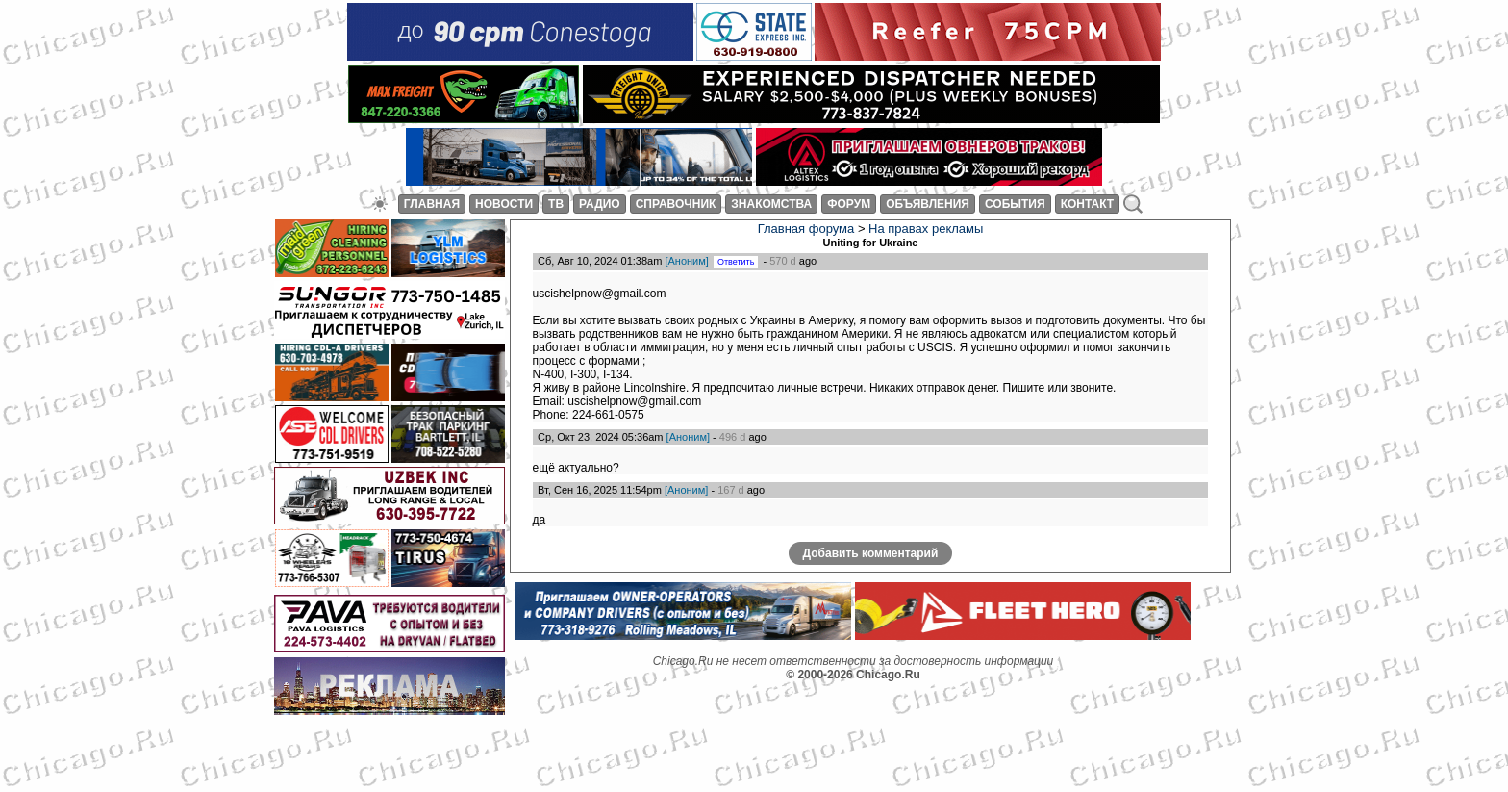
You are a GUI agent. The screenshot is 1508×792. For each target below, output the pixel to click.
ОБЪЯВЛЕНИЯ (927, 204)
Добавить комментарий (871, 574)
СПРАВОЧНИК (676, 204)
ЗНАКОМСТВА (771, 204)
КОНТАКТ (1088, 204)
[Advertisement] (415, 749)
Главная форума (806, 227)
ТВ (556, 204)
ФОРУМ (848, 204)
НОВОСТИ (504, 204)
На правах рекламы (925, 227)
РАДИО (599, 204)
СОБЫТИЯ (1015, 204)
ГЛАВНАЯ (432, 204)
